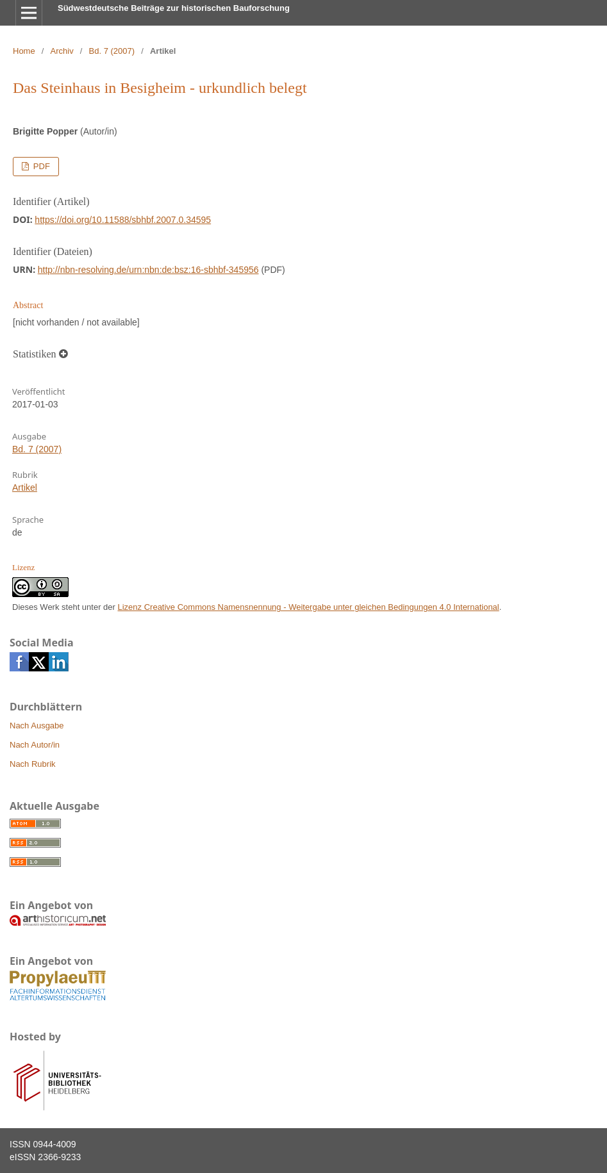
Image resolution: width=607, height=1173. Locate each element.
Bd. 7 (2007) (112, 51)
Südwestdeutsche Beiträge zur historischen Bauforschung (174, 8)
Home (24, 51)
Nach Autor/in (35, 745)
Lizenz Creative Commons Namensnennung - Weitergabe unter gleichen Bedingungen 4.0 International (308, 607)
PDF (40, 166)
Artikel (24, 487)
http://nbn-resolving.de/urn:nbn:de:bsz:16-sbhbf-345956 (148, 270)
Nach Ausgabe (37, 725)
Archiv (62, 51)
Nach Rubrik (33, 764)
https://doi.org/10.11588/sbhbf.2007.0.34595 (123, 220)
